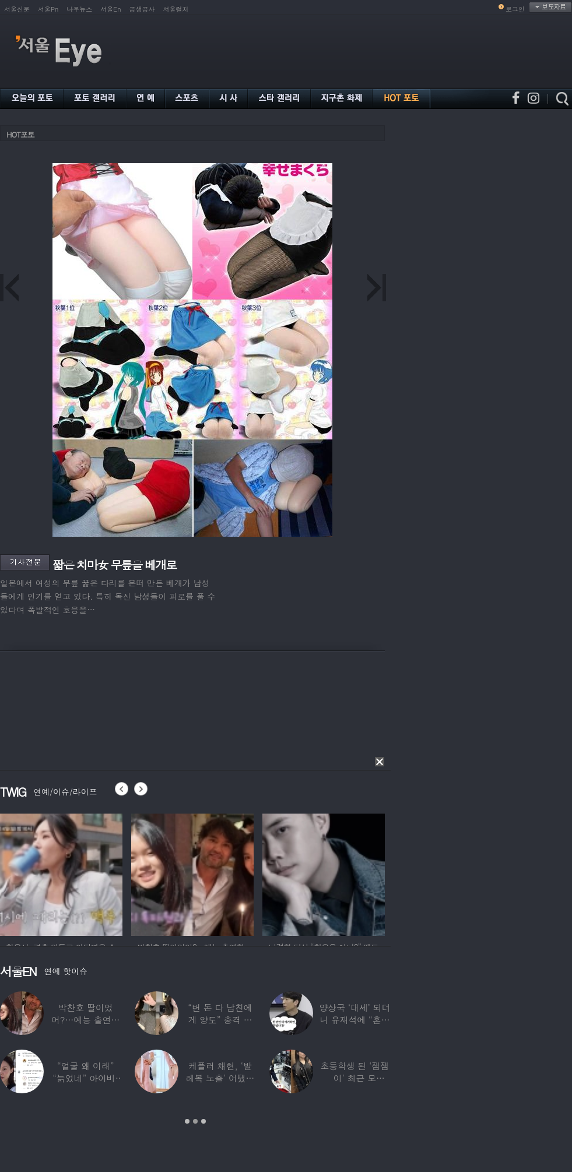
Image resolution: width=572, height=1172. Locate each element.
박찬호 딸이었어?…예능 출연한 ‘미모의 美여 (85, 1019)
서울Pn (48, 9)
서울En (110, 9)
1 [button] (187, 1121)
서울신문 (17, 9)
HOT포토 (20, 134)
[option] (61, 873)
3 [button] (203, 1121)
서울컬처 (176, 9)
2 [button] (195, 1121)
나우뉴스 (79, 9)
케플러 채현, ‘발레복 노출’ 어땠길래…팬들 (220, 1078)
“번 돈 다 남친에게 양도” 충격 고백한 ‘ (220, 1019)
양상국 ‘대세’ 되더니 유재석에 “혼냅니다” (354, 1019)
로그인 (515, 9)
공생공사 (142, 9)
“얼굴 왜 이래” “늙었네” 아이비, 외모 (85, 1078)
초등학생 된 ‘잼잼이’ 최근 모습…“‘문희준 (354, 1078)
